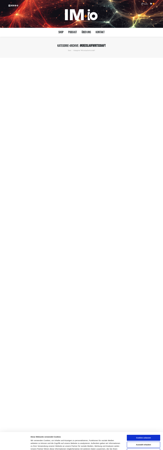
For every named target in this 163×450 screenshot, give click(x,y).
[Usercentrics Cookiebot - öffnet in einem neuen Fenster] (15, 445)
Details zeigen (123, 445)
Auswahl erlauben (143, 428)
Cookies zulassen (143, 421)
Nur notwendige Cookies (143, 435)
